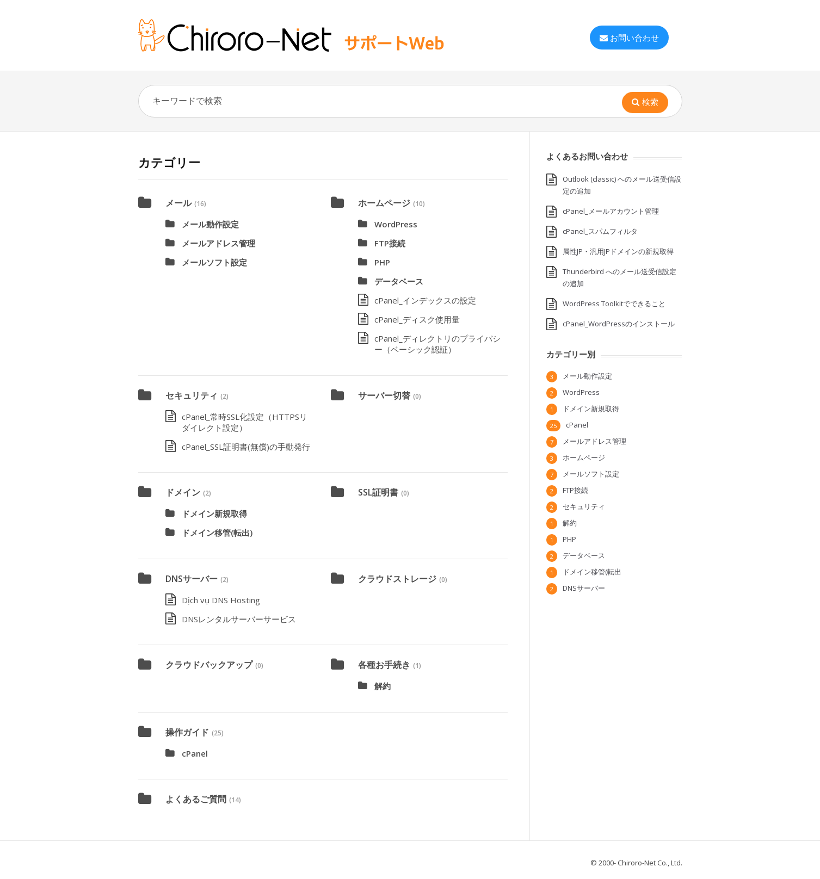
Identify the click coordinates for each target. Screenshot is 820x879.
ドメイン (182, 492)
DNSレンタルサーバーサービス (239, 619)
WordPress (395, 224)
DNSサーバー (191, 579)
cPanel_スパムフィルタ (600, 231)
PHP (382, 262)
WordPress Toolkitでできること (614, 303)
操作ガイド (187, 732)
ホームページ (384, 203)
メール (178, 203)
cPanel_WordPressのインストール (619, 324)
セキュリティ (191, 395)
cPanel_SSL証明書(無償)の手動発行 (246, 446)
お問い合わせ (629, 37)
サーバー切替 (384, 395)
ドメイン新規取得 (214, 513)
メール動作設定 (210, 224)
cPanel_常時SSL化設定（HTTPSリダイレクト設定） (244, 422)
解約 (382, 685)
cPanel (195, 753)
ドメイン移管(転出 (592, 572)
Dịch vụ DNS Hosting (221, 600)
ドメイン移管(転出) (217, 532)
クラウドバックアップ (208, 665)
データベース (398, 281)
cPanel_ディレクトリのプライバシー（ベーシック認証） (437, 344)
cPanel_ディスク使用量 (417, 319)
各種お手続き (384, 665)
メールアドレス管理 (218, 243)
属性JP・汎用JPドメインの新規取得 (618, 251)
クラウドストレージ (397, 579)
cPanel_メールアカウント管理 (611, 211)
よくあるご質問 (195, 799)
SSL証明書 (378, 492)
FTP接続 (389, 243)
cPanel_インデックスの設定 (425, 300)
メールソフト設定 (214, 262)
